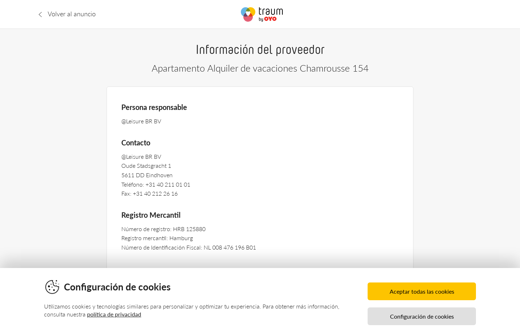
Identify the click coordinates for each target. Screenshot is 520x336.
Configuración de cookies (422, 316)
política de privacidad (114, 314)
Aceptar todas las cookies (422, 291)
